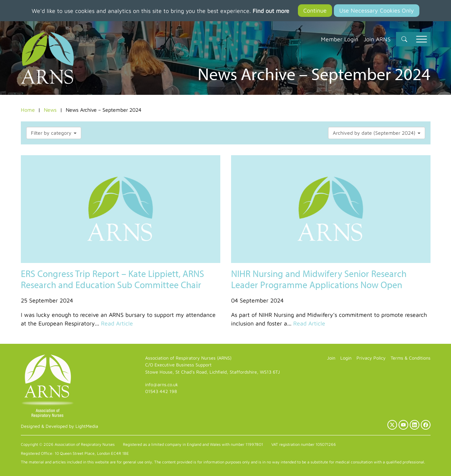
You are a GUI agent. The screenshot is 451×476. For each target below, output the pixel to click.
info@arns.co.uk (161, 384)
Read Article (117, 323)
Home (28, 110)
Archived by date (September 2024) (376, 133)
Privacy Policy (371, 358)
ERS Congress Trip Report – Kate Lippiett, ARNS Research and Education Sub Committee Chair (112, 279)
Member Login (339, 39)
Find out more (271, 11)
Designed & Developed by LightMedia (59, 426)
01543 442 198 (161, 391)
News (50, 110)
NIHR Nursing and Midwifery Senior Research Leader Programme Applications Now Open (318, 279)
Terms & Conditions (411, 358)
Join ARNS (377, 39)
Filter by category (54, 133)
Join (331, 358)
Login (345, 358)
